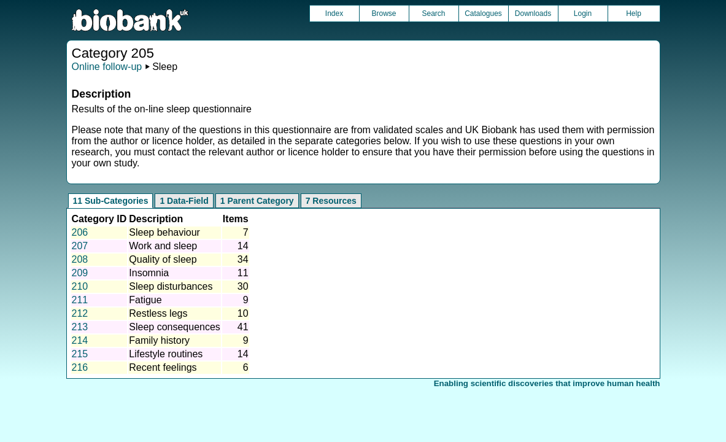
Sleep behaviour (164, 232)
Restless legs (158, 313)
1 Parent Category (257, 201)
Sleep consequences (174, 327)
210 (80, 286)
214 (80, 340)
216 (80, 367)
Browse (383, 13)
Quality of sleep (162, 259)
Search (433, 13)
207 (80, 246)
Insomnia (149, 273)
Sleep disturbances (170, 286)
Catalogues (483, 13)
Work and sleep (163, 246)
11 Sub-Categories (111, 201)
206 (80, 232)
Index (334, 13)
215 (80, 354)
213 (80, 327)
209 (80, 273)
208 (80, 259)
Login (583, 13)
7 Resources (331, 201)
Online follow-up (107, 66)
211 (80, 300)
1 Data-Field (184, 201)
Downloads (533, 13)
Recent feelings (162, 367)
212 (80, 313)
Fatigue (145, 300)
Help (633, 13)
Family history (159, 340)
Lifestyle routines (166, 354)
